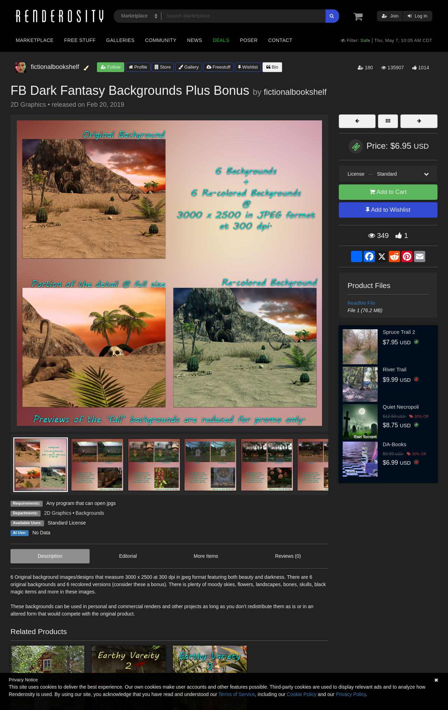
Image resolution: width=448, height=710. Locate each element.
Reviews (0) (288, 556)
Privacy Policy (351, 694)
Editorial (128, 556)
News (194, 40)
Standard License (67, 523)
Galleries (120, 40)
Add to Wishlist (388, 209)
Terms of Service (236, 694)
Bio (272, 67)
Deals (221, 40)
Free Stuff (80, 40)
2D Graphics (57, 513)
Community (161, 40)
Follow (110, 67)
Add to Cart (388, 192)
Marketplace (35, 40)
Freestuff (218, 67)
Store (163, 67)
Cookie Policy (301, 694)
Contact (280, 40)
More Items (206, 556)
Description (50, 556)
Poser (249, 40)
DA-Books (395, 444)
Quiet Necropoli (401, 407)
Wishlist (248, 67)
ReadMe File (361, 303)
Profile (138, 67)
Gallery (188, 67)
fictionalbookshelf (295, 92)
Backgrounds (90, 513)
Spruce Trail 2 (399, 332)
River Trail (395, 369)
